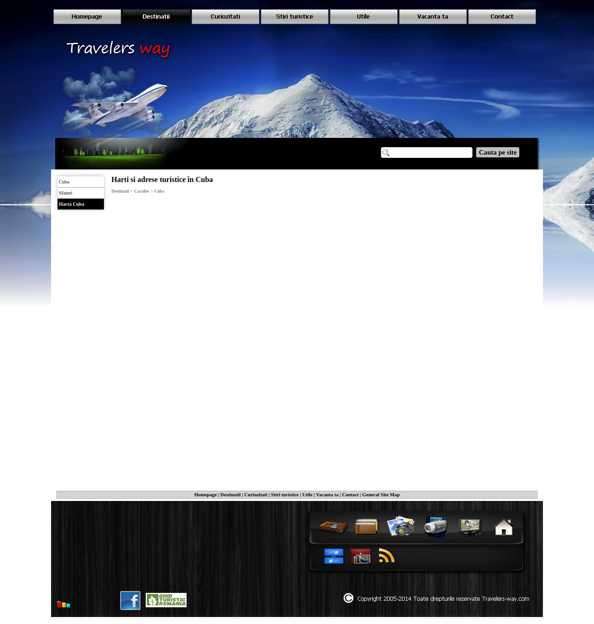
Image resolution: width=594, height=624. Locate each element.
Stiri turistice (285, 494)
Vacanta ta (327, 494)
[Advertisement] (467, 260)
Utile (308, 494)
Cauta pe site (498, 152)
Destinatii (230, 494)
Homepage (205, 494)
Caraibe (141, 191)
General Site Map (381, 494)
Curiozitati (255, 494)
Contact (350, 494)
